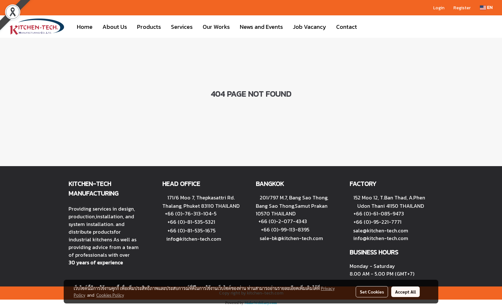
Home (85, 26)
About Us (114, 26)
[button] (367, 26)
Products (149, 26)
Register (462, 7)
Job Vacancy (309, 26)
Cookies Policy (110, 295)
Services (182, 26)
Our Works (216, 26)
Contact (346, 26)
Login (438, 7)
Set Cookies (372, 291)
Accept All (405, 291)
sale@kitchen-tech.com (380, 230)
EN (486, 7)
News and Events (261, 26)
